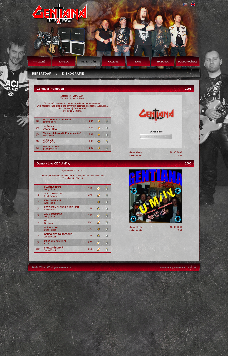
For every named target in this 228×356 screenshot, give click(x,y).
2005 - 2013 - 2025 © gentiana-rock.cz (51, 267)
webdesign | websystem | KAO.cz (178, 267)
